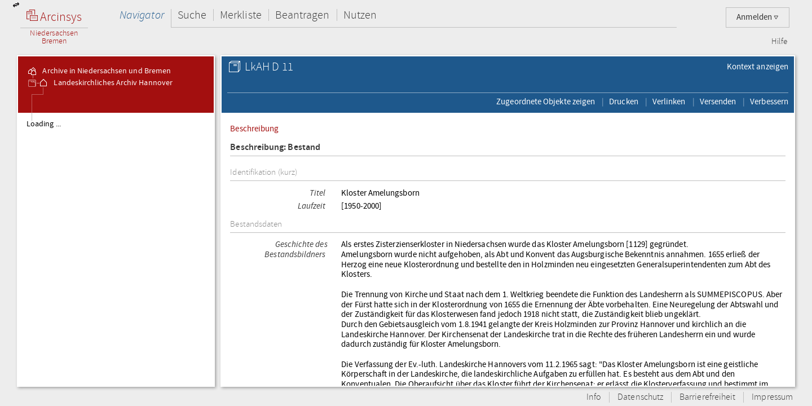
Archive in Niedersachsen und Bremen (99, 71)
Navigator (142, 15)
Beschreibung (254, 128)
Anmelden (757, 17)
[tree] (116, 249)
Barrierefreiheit (707, 397)
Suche (192, 15)
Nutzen (360, 15)
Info (593, 397)
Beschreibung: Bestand (275, 147)
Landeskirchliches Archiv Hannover (105, 83)
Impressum (772, 397)
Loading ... (44, 124)
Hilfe (779, 42)
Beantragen (302, 15)
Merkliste (241, 15)
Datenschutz (640, 397)
